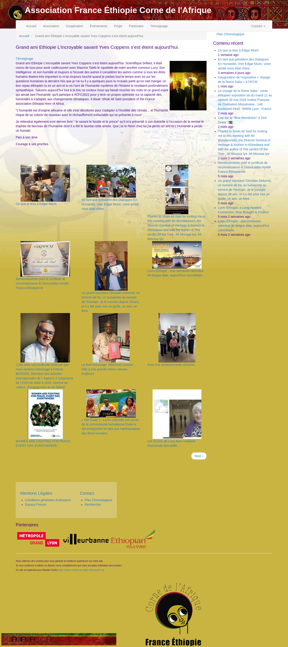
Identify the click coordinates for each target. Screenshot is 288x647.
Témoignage (159, 26)
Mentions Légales (36, 493)
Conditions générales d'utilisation (48, 500)
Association (51, 26)
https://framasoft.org (93, 570)
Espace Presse (35, 504)
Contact (258, 26)
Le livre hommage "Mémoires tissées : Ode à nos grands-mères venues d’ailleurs (108, 369)
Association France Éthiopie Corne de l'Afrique (118, 10)
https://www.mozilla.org (70, 570)
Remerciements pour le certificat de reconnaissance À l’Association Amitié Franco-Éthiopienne (42, 283)
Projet (118, 26)
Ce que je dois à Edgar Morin (36, 204)
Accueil (31, 26)
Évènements (98, 26)
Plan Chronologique (230, 34)
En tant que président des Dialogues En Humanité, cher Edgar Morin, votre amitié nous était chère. (110, 204)
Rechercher (93, 504)
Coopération (74, 26)
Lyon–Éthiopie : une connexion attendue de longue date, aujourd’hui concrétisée (243, 225)
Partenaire (136, 26)
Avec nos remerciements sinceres (171, 365)
